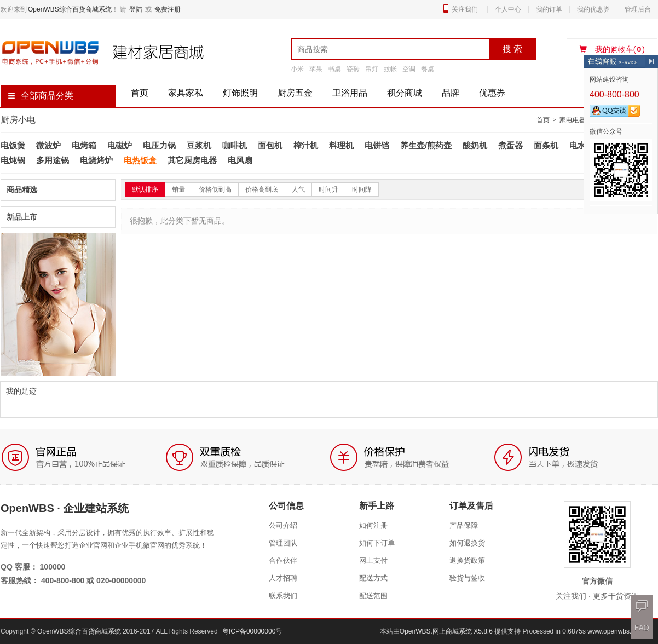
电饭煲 (13, 145)
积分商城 (404, 92)
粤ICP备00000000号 (252, 631)
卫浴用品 (349, 92)
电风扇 (240, 160)
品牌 (450, 92)
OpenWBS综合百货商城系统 (70, 9)
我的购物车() (612, 49)
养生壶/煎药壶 (426, 145)
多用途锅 (52, 160)
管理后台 (638, 9)
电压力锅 (159, 145)
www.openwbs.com (615, 631)
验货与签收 (467, 578)
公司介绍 (283, 525)
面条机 (546, 145)
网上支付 (373, 560)
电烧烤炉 (96, 160)
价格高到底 (261, 189)
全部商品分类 (40, 95)
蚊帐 (390, 69)
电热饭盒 (140, 160)
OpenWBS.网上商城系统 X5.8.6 (447, 631)
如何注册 (373, 525)
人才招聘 (283, 578)
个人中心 (508, 9)
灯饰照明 (240, 92)
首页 (139, 92)
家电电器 (572, 120)
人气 (298, 189)
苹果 (315, 69)
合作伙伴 (283, 560)
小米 (297, 69)
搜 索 (512, 49)
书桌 (334, 69)
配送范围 (373, 595)
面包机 (270, 145)
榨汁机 (305, 145)
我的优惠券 (593, 9)
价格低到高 (215, 189)
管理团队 (283, 543)
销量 (178, 189)
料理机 (341, 145)
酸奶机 (475, 145)
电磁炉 (119, 145)
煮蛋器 (510, 145)
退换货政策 (467, 560)
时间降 (362, 189)
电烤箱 (84, 145)
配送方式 (373, 578)
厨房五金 (295, 92)
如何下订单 (377, 543)
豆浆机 (199, 145)
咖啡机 (234, 145)
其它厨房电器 (192, 160)
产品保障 (463, 525)
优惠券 (492, 92)
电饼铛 (377, 145)
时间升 (328, 189)
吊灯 (371, 69)
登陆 (135, 9)
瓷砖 (353, 69)
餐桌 (427, 69)
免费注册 (167, 9)
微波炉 (48, 145)
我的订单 (549, 9)
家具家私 (185, 92)
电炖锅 (13, 160)
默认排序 (145, 189)
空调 (408, 69)
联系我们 (283, 595)
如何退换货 (467, 543)
